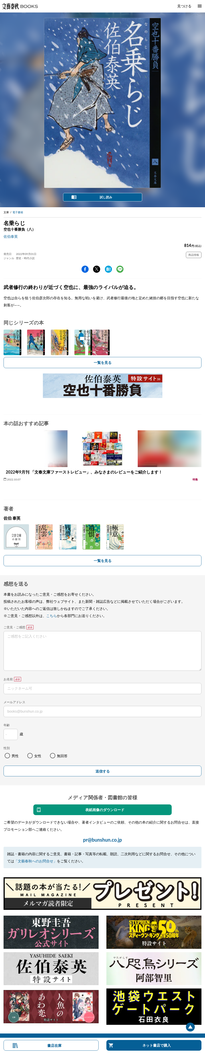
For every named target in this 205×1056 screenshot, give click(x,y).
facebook (85, 269)
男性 (15, 756)
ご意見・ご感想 (14, 627)
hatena (108, 269)
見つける (184, 6)
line (119, 269)
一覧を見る (102, 362)
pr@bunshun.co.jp (102, 840)
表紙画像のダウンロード (104, 810)
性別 (7, 748)
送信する (103, 771)
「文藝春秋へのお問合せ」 (35, 861)
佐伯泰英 (11, 236)
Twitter (96, 269)
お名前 (8, 679)
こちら (51, 615)
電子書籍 (17, 212)
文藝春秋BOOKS (20, 6)
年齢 (7, 725)
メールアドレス (14, 702)
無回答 (62, 756)
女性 (37, 756)
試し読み (106, 197)
